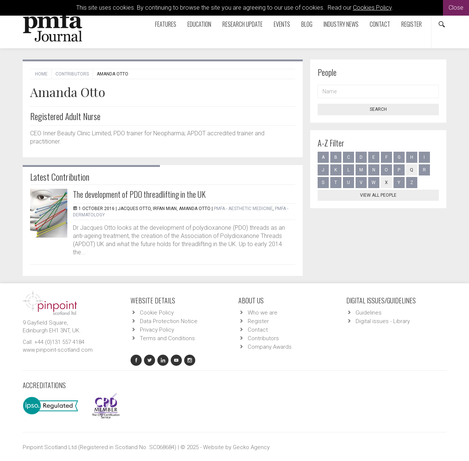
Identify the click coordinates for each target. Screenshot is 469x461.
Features (165, 24)
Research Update (242, 24)
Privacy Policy (157, 329)
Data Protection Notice (168, 321)
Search (378, 109)
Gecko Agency (251, 447)
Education (199, 24)
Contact (380, 24)
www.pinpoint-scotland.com (58, 349)
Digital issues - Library (383, 321)
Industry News (341, 24)
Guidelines (369, 312)
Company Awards (270, 347)
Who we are (262, 312)
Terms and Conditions (167, 338)
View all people (378, 195)
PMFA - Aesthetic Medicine (243, 208)
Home (41, 74)
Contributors (72, 74)
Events (282, 24)
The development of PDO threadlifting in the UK (139, 194)
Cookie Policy (157, 312)
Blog (306, 24)
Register (411, 24)
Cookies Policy (372, 7)
